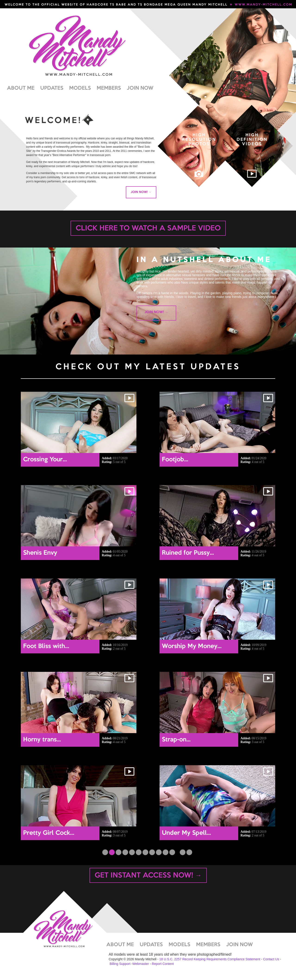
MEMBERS (109, 88)
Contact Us (271, 959)
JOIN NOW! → (141, 192)
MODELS (80, 88)
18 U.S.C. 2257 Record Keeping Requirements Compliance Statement (209, 959)
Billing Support (120, 964)
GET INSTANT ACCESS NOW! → (148, 875)
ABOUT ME (20, 88)
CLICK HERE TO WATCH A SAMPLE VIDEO (148, 228)
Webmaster (141, 964)
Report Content (163, 964)
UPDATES (51, 88)
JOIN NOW (140, 88)
